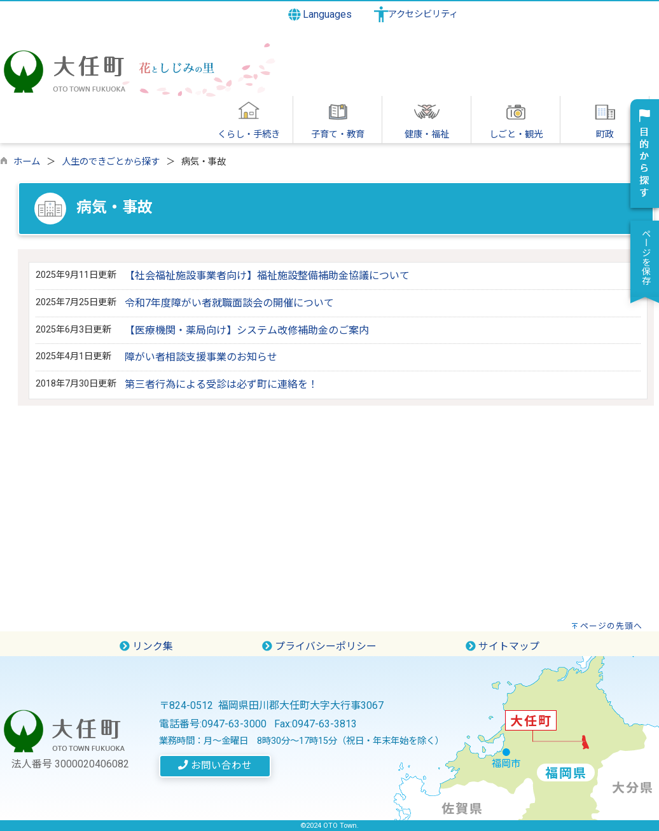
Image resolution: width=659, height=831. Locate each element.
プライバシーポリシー (319, 646)
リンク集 (146, 646)
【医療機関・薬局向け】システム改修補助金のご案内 (247, 330)
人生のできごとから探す (111, 161)
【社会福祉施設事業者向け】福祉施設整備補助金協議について (267, 276)
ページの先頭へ (611, 626)
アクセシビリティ (423, 14)
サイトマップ (502, 646)
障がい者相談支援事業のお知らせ (201, 357)
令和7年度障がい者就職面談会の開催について (229, 303)
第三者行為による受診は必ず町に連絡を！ (221, 384)
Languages (320, 14)
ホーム (26, 161)
